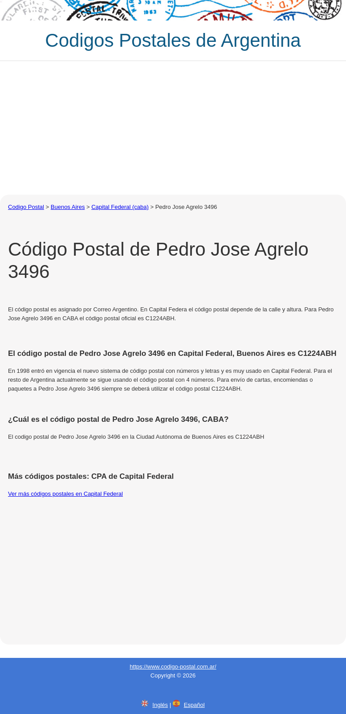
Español (194, 705)
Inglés (160, 705)
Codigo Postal (26, 207)
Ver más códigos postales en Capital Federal (65, 493)
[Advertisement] (173, 127)
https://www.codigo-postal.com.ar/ (173, 666)
